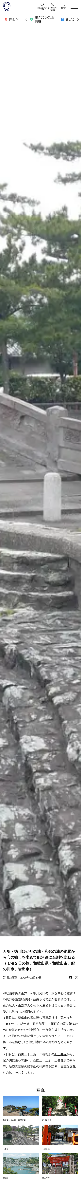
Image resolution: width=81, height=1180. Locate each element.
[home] (19, 7)
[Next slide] (78, 19)
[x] (76, 978)
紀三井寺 (60, 1054)
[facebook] (70, 978)
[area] (11, 19)
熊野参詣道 (13, 999)
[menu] (74, 7)
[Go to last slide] (26, 19)
